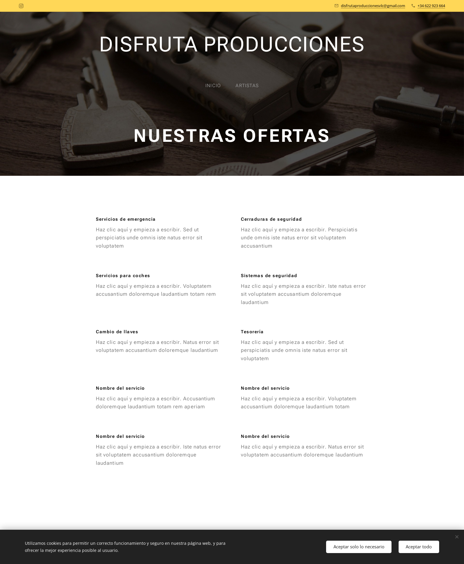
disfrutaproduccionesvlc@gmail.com (373, 5)
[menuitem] (216, 85)
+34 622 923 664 (431, 5)
